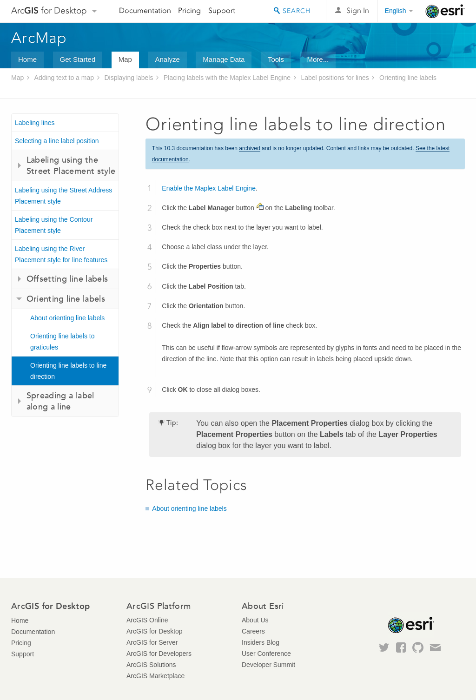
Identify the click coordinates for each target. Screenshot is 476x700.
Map (125, 59)
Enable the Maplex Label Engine (209, 188)
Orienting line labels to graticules (62, 341)
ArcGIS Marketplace (155, 676)
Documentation (145, 10)
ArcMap (39, 37)
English (395, 10)
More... (318, 59)
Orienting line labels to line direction (68, 371)
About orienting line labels (67, 318)
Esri (445, 11)
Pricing (189, 10)
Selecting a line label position (57, 141)
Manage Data (224, 59)
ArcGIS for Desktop (154, 631)
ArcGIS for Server (152, 642)
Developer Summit (268, 664)
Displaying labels (128, 77)
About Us (255, 620)
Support (221, 10)
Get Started (78, 59)
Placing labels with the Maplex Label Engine (227, 77)
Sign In (357, 10)
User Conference (266, 653)
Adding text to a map (64, 77)
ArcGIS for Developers (159, 653)
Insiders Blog (260, 642)
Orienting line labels (407, 77)
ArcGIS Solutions (151, 664)
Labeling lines (35, 122)
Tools (276, 59)
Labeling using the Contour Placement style (54, 225)
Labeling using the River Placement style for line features (61, 254)
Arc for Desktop (49, 10)
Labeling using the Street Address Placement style (63, 195)
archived (249, 148)
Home (27, 59)
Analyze (167, 59)
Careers (253, 631)
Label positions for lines (335, 77)
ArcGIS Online (147, 620)
